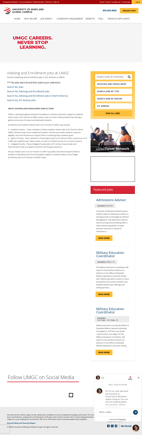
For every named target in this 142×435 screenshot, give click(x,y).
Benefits (90, 19)
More (55, 2)
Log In (138, 2)
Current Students (26, 2)
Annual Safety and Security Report (31, 423)
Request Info (130, 10)
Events (102, 2)
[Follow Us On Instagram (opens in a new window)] (116, 426)
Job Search (46, 19)
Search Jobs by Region (109, 98)
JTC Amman (103, 106)
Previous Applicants (119, 19)
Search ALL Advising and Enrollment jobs (28, 91)
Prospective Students (10, 2)
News (108, 2)
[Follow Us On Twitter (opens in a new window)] (112, 426)
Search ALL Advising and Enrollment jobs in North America (37, 95)
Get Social (126, 426)
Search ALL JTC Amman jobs (21, 100)
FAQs (100, 19)
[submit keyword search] (129, 77)
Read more (105, 238)
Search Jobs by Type (108, 91)
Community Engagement (70, 19)
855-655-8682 (110, 10)
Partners (49, 2)
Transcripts (126, 2)
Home (17, 19)
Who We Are (30, 19)
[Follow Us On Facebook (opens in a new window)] (108, 426)
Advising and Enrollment (111, 84)
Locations (115, 2)
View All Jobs (113, 113)
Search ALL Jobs (15, 86)
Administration (39, 2)
